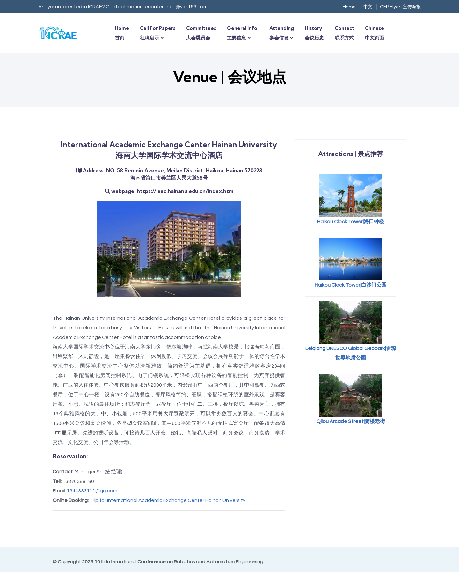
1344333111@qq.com (92, 490)
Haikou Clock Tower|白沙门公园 (351, 285)
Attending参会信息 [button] (281, 33)
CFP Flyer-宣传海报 (400, 7)
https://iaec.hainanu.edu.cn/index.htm (185, 191)
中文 (367, 7)
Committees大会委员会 (201, 33)
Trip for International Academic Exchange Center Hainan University (167, 500)
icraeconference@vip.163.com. (172, 6)
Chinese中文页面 (374, 33)
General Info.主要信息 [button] (243, 33)
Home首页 (122, 33)
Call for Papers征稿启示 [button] (157, 33)
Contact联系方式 (344, 33)
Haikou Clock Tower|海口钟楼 (350, 221)
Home (349, 7)
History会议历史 (314, 33)
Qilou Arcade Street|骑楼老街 (351, 421)
